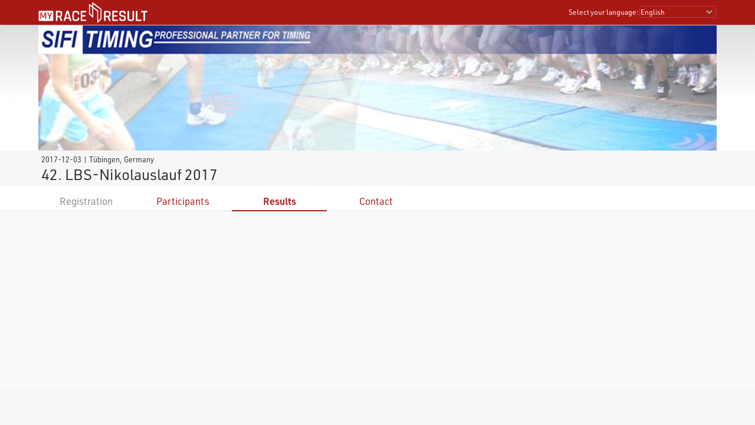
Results (279, 201)
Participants (182, 201)
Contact (376, 201)
